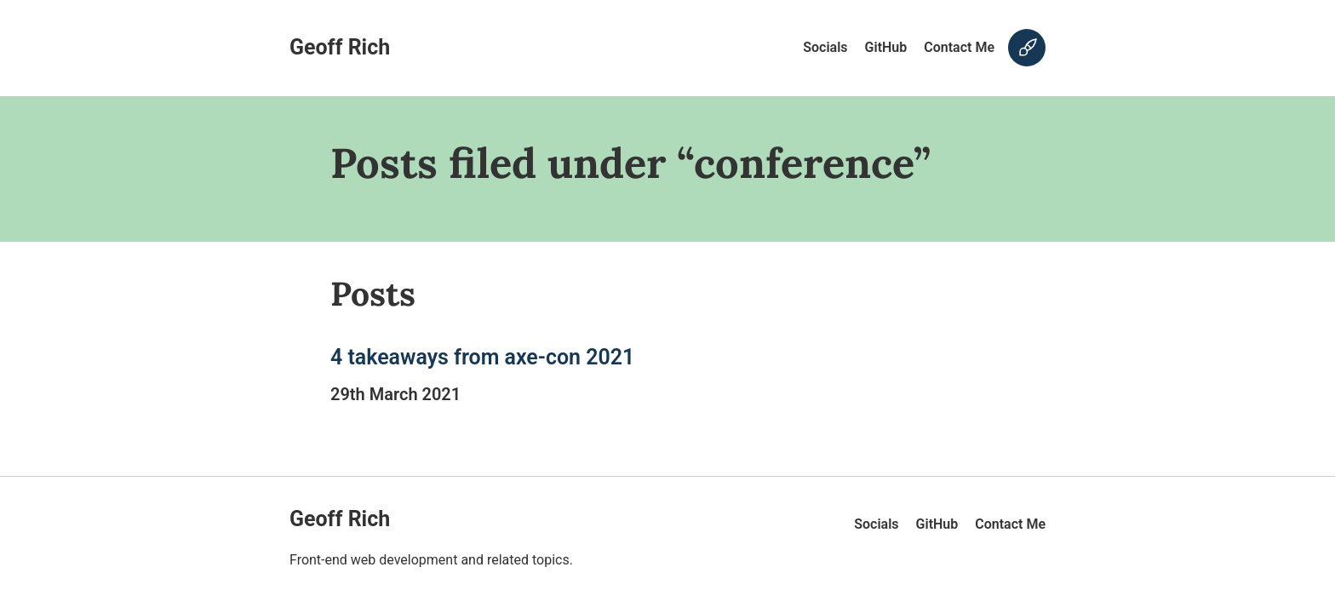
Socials (825, 47)
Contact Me (959, 47)
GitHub (886, 47)
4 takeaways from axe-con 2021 (482, 357)
